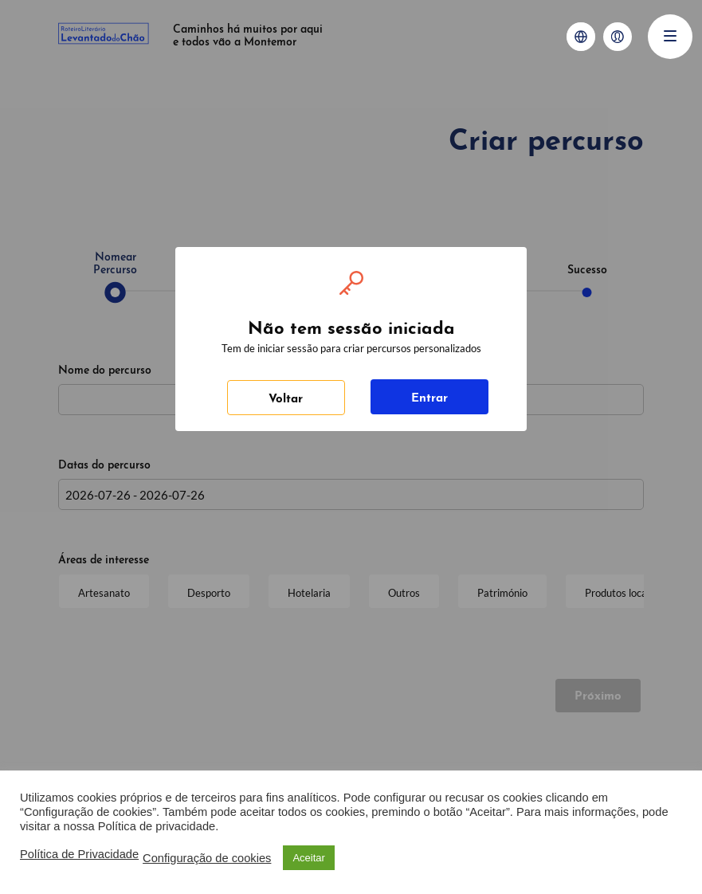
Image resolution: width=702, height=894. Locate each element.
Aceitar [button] (308, 858)
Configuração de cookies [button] (207, 858)
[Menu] (670, 36)
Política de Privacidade (79, 854)
